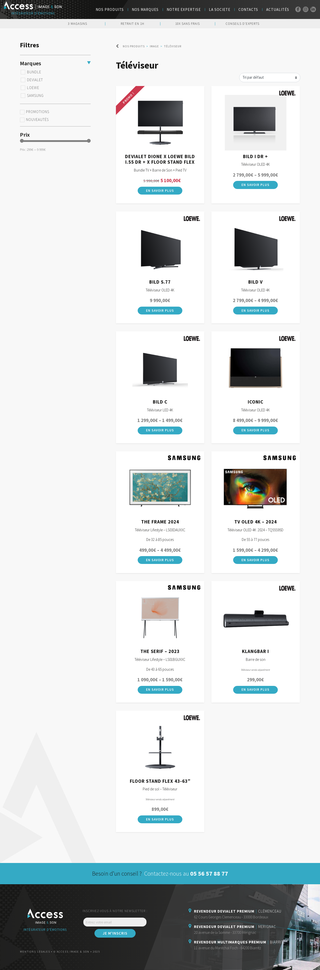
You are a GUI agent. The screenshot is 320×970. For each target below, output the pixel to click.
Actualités (277, 9)
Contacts (248, 9)
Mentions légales (35, 951)
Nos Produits (110, 9)
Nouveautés (37, 119)
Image (154, 46)
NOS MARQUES (145, 9)
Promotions (37, 112)
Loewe (33, 87)
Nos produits (134, 46)
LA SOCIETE (219, 9)
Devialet (35, 79)
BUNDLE (34, 72)
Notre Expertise (184, 9)
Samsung (35, 95)
